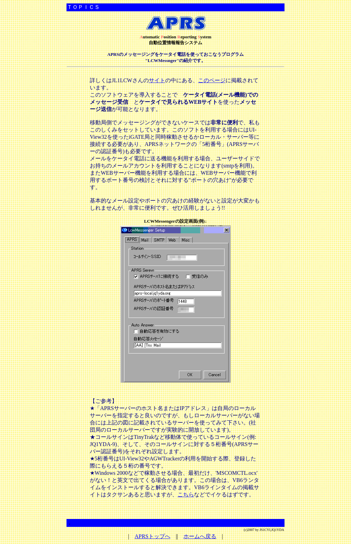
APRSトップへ (152, 536)
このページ (212, 80)
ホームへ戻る (199, 536)
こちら (186, 494)
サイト (157, 80)
